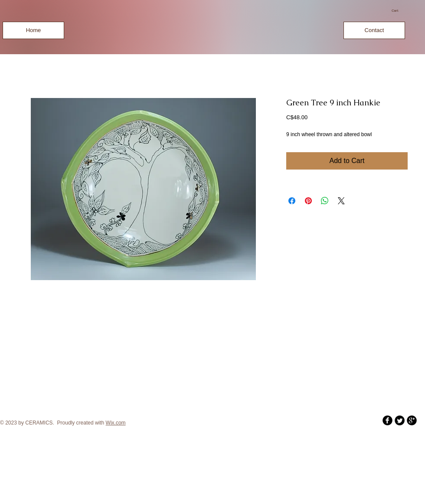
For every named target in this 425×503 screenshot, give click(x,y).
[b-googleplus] (412, 420)
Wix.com (116, 423)
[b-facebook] (387, 420)
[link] (398, 11)
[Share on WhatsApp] (325, 201)
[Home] (33, 30)
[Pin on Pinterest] (308, 201)
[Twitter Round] (400, 420)
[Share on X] (341, 201)
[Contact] (374, 30)
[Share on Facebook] (292, 201)
